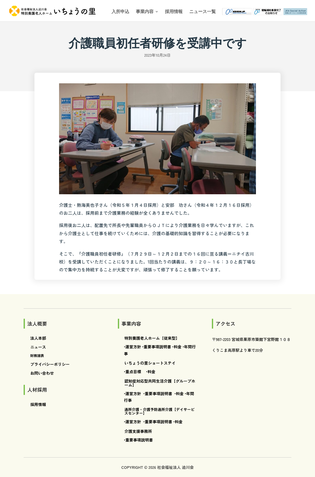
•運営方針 (132, 347)
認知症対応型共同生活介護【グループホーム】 (160, 383)
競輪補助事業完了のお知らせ (265, 12)
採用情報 (174, 12)
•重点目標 (132, 371)
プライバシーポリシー (50, 364)
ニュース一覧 (202, 12)
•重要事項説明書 (156, 347)
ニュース (38, 347)
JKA (295, 12)
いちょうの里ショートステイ (150, 363)
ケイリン (234, 12)
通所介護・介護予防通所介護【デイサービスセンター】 (160, 411)
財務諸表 (37, 355)
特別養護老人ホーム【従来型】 (152, 338)
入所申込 (120, 12)
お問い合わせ (42, 373)
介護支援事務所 (138, 431)
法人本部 (38, 338)
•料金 (177, 347)
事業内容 (145, 12)
